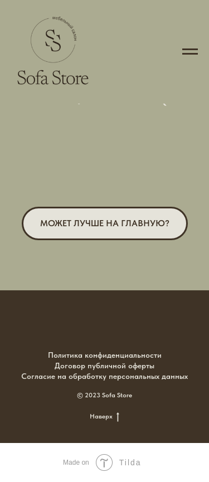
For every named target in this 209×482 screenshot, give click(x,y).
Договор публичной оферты (104, 365)
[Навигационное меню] (190, 51)
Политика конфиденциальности (105, 354)
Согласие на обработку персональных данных (104, 376)
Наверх (104, 416)
